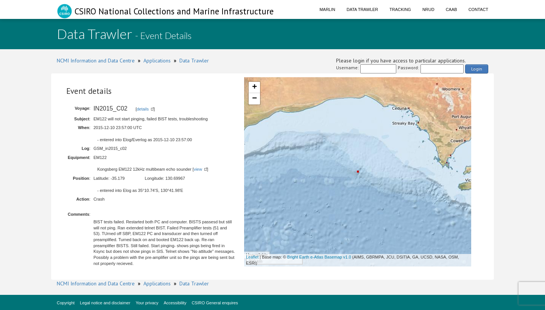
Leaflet (252, 257)
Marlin (327, 9)
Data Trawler (362, 9)
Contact (478, 9)
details (143, 109)
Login (476, 69)
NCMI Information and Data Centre (96, 60)
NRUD (428, 9)
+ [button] (254, 87)
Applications (157, 60)
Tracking (400, 9)
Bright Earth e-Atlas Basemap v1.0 (319, 257)
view (198, 169)
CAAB (451, 9)
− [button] (254, 98)
